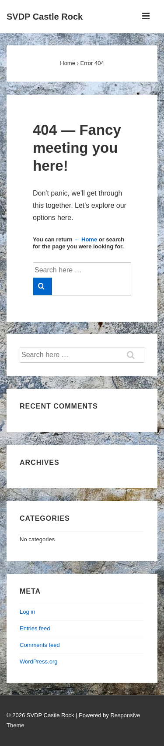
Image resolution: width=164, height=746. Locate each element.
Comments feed (40, 645)
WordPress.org (38, 661)
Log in (27, 611)
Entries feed (35, 628)
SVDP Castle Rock (45, 16)
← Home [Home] (85, 239)
